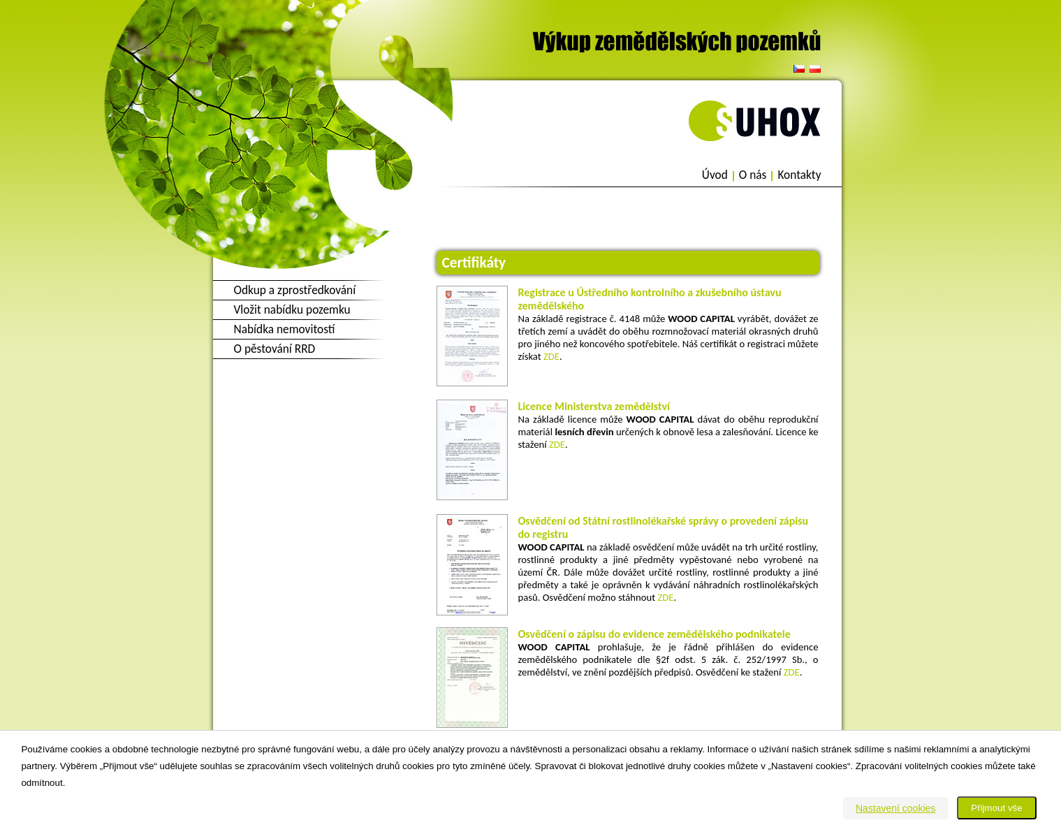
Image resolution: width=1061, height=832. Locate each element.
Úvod (715, 175)
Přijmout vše (996, 808)
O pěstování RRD (275, 348)
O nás (753, 175)
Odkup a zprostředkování (295, 290)
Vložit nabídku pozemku (292, 309)
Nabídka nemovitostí (284, 329)
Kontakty (799, 175)
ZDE (551, 356)
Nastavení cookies (895, 808)
